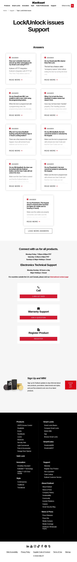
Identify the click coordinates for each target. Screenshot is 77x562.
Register (38, 339)
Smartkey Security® (23, 466)
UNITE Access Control (24, 425)
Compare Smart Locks (51, 428)
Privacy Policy (25, 552)
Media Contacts (47, 521)
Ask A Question (38, 317)
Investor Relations (48, 501)
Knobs (19, 431)
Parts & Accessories (23, 448)
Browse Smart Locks (51, 437)
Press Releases (47, 515)
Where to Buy (66, 5)
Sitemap (68, 552)
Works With (48, 431)
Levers (19, 437)
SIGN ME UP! (70, 385)
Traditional (20, 485)
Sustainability (46, 495)
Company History (48, 492)
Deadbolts (20, 428)
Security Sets (21, 442)
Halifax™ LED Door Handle (23, 472)
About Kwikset (47, 487)
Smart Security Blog (48, 507)
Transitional (21, 487)
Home (5, 10)
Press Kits (45, 518)
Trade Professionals (42, 5)
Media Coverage (47, 524)
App (45, 434)
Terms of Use (57, 552)
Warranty (47, 466)
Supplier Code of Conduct (41, 552)
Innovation (25, 5)
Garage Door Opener (24, 451)
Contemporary (22, 482)
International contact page (59, 277)
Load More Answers (38, 231)
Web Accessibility (12, 552)
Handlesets (21, 434)
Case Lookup (48, 474)
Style (32, 5)
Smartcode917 (49, 448)
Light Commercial (23, 445)
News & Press (47, 490)
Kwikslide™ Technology (25, 469)
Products (7, 5)
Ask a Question (49, 471)
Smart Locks (16, 5)
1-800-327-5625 (38, 296)
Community (46, 498)
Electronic (20, 440)
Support (53, 5)
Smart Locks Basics (50, 425)
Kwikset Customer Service (52, 477)
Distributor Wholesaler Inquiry (49, 527)
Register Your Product (51, 469)
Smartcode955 (49, 445)
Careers (45, 504)
